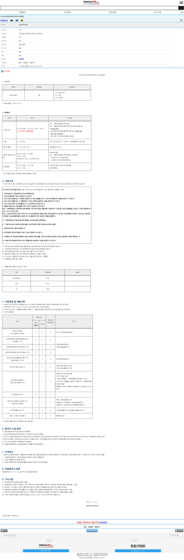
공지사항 (157, 12)
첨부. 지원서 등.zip (13, 515)
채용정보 (22, 12)
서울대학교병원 (23, 24)
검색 (181, 8)
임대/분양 (113, 12)
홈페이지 (32, 62)
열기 (181, 20)
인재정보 (67, 12)
